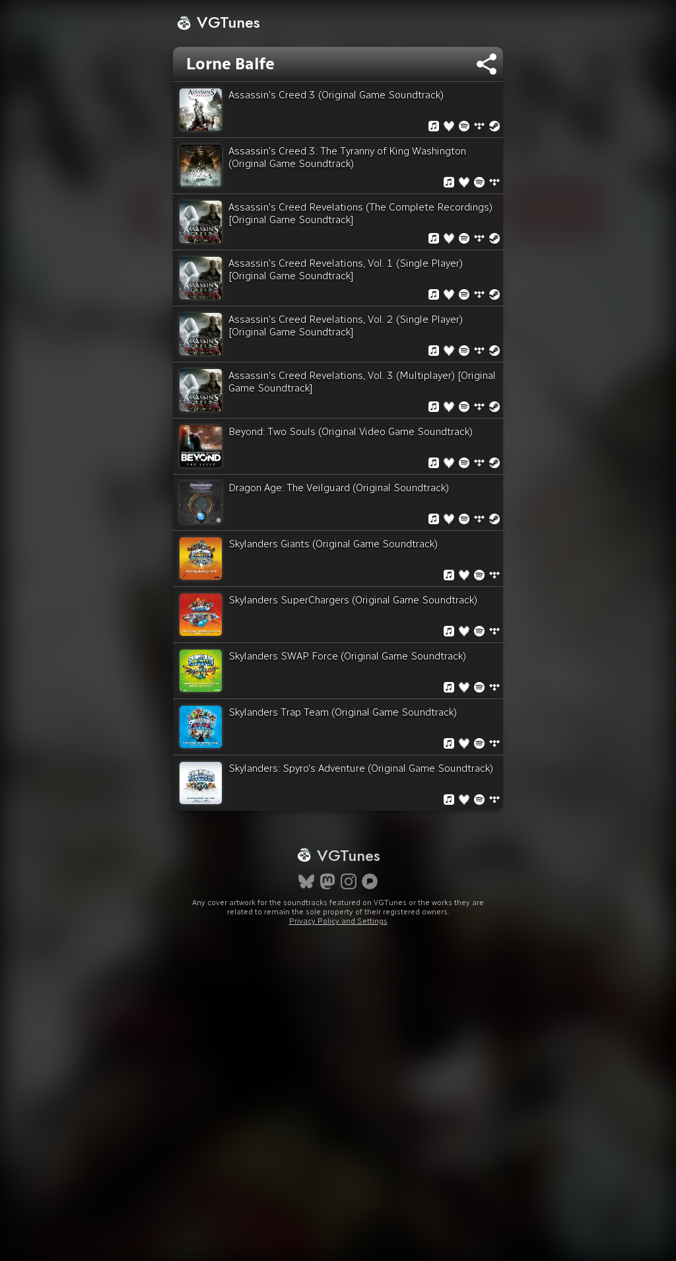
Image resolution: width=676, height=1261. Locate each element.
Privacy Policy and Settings (338, 921)
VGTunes (218, 22)
